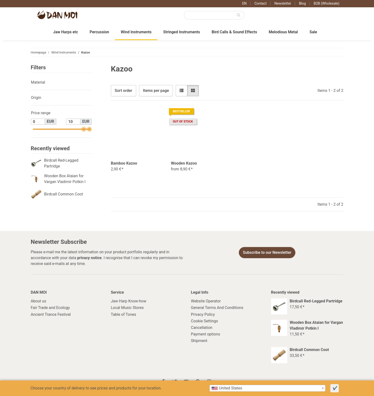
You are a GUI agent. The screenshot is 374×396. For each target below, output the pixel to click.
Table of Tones (123, 314)
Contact (260, 3)
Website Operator (206, 301)
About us (38, 301)
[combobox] (267, 388)
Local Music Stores (127, 308)
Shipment (199, 341)
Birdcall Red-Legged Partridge (61, 163)
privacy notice (89, 257)
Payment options (205, 334)
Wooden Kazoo (184, 163)
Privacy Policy (203, 314)
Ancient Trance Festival (51, 314)
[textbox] (267, 388)
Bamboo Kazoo (124, 163)
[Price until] (73, 122)
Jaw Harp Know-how (128, 301)
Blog (302, 3)
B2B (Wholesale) (326, 3)
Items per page (156, 90)
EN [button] (244, 3)
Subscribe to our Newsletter (267, 252)
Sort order (123, 90)
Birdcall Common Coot (63, 194)
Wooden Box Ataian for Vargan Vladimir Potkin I (65, 179)
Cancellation (201, 328)
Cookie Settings (204, 321)
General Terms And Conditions (217, 308)
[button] (181, 90)
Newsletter (282, 3)
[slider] (84, 129)
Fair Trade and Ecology (50, 308)
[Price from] (38, 122)
